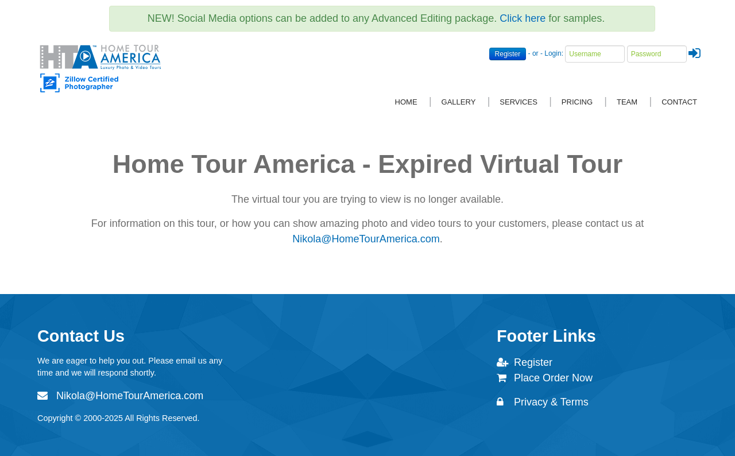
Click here (523, 18)
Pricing (577, 102)
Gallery (459, 102)
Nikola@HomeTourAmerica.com (365, 239)
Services (518, 102)
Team (627, 102)
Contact (679, 102)
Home (406, 102)
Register (508, 54)
